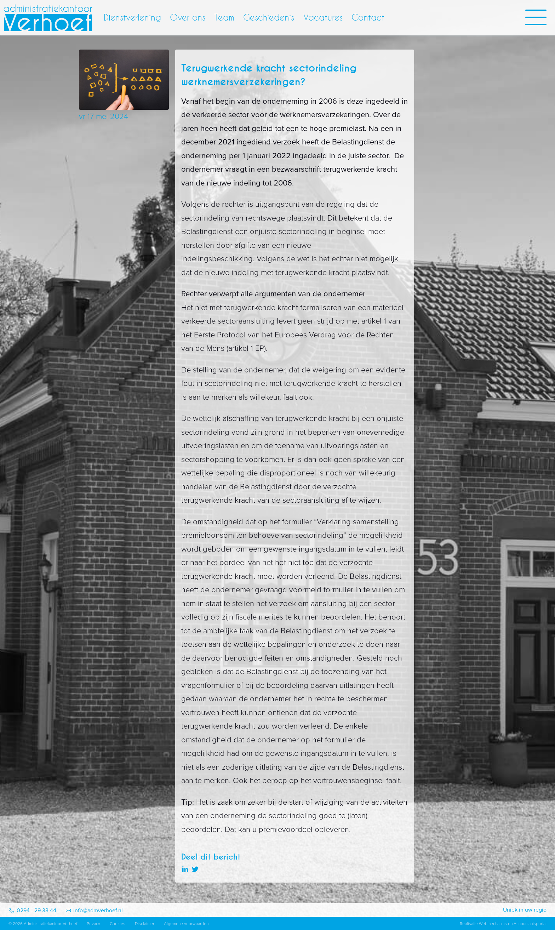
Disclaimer (144, 923)
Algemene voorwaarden (186, 923)
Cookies (117, 923)
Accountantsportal (530, 923)
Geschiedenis (268, 17)
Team (224, 17)
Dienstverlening (132, 17)
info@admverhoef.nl (98, 910)
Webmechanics (493, 923)
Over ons (187, 17)
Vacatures (323, 17)
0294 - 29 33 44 (36, 910)
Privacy (93, 923)
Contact (367, 17)
